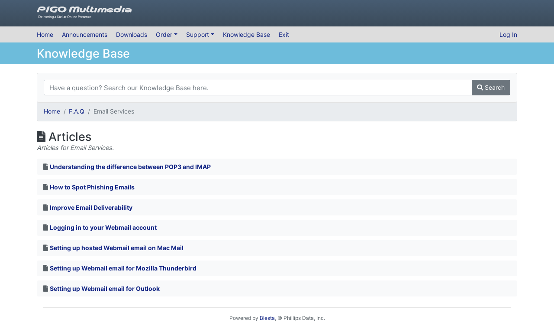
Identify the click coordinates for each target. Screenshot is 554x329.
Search (491, 87)
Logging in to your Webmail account (103, 227)
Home (45, 34)
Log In (508, 34)
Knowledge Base (246, 34)
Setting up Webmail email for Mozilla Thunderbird (123, 268)
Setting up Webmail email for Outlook (105, 288)
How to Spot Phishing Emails (92, 187)
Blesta (267, 318)
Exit (284, 34)
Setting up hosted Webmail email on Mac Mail (117, 247)
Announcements (84, 34)
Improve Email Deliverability (91, 207)
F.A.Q (76, 111)
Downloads (131, 34)
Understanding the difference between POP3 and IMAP (130, 166)
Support (198, 34)
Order (165, 34)
